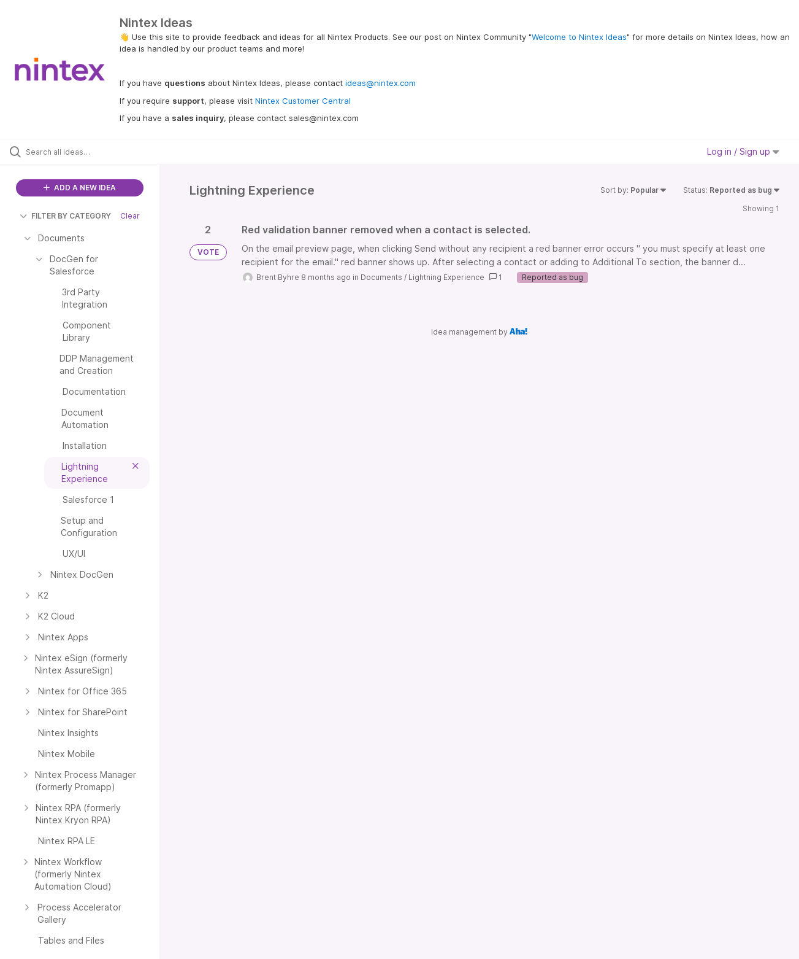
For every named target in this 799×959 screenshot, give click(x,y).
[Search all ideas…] (95, 151)
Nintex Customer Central (303, 101)
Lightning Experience (446, 277)
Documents (381, 277)
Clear (130, 215)
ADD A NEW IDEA (80, 187)
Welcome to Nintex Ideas (579, 37)
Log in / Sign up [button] (743, 151)
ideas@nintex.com (380, 83)
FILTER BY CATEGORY (65, 215)
